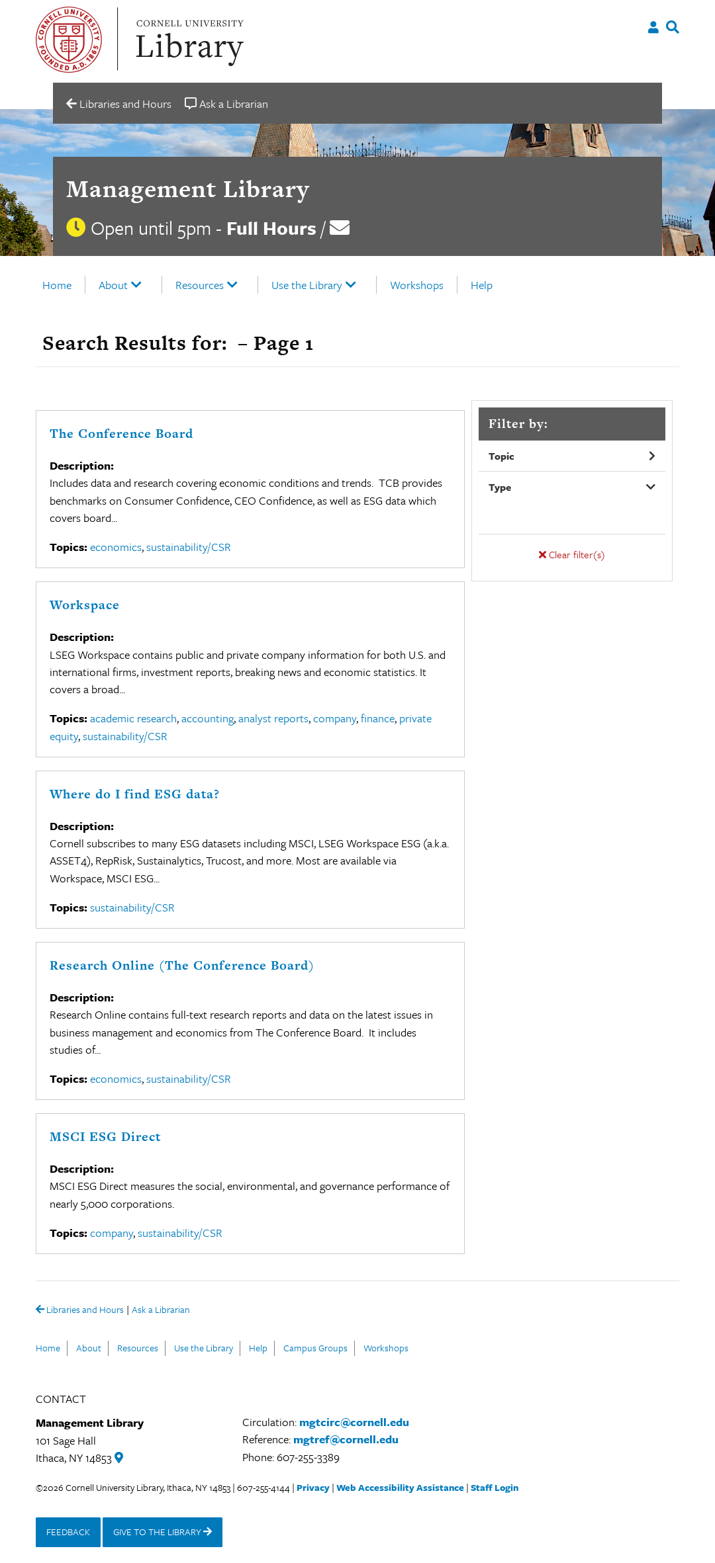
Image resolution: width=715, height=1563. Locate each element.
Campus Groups (315, 1348)
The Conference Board (121, 434)
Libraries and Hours (80, 1310)
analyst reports (273, 718)
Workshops (417, 284)
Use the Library (306, 284)
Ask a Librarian (161, 1310)
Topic (501, 455)
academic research (133, 718)
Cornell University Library (188, 40)
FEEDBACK (68, 1532)
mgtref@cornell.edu (346, 1439)
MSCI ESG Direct (105, 1137)
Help (482, 284)
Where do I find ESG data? (135, 794)
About (113, 284)
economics (116, 546)
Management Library (187, 188)
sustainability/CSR (188, 546)
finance (378, 718)
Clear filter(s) (572, 554)
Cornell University (69, 40)
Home (57, 284)
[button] (572, 456)
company (334, 718)
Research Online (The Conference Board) (182, 965)
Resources (199, 284)
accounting (207, 718)
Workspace (85, 605)
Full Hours (271, 227)
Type (500, 487)
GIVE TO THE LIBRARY (162, 1532)
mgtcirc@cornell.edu (354, 1422)
